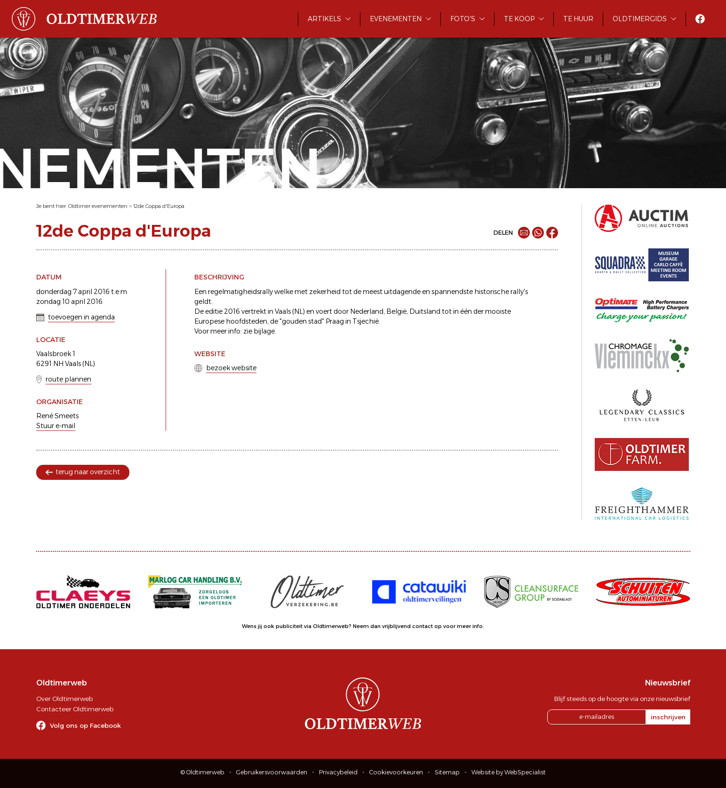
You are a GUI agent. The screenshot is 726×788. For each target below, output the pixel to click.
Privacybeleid (338, 772)
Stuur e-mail (55, 426)
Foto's (462, 19)
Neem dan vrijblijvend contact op (397, 626)
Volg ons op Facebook (85, 725)
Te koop (519, 19)
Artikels (324, 19)
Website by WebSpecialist (508, 772)
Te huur (578, 19)
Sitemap (447, 772)
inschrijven (668, 717)
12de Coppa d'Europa (158, 206)
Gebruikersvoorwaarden (271, 772)
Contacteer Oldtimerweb (74, 709)
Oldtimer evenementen (98, 206)
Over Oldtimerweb (64, 698)
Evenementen (396, 19)
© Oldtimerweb (202, 772)
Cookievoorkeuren (396, 772)
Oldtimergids (640, 19)
